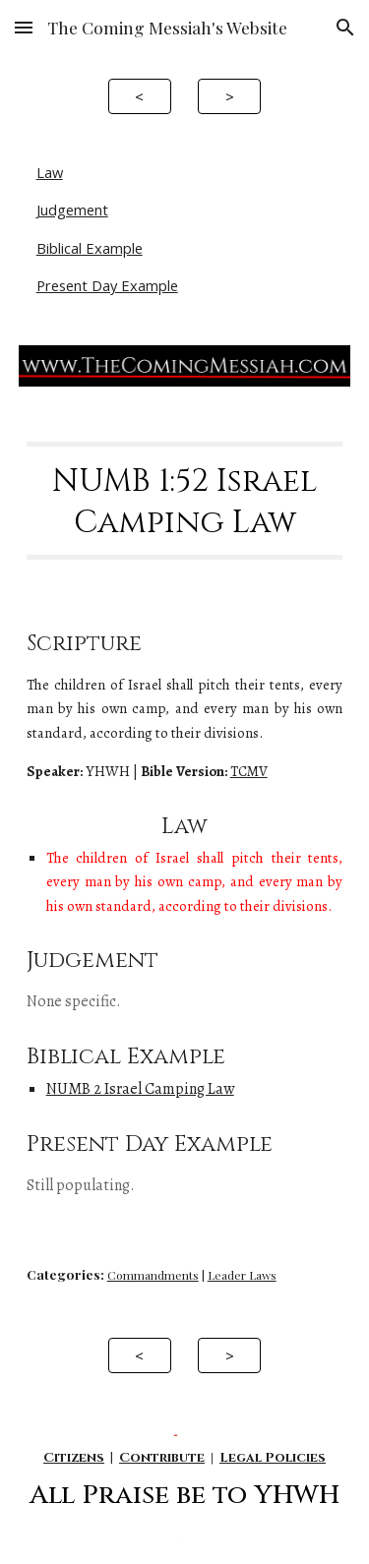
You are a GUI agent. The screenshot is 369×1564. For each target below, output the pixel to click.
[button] (23, 27)
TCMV (249, 771)
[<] (139, 96)
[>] (229, 96)
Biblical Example (89, 248)
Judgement (72, 209)
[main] (185, 501)
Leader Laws (242, 1275)
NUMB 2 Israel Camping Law (140, 1089)
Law (49, 172)
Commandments (153, 1275)
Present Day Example (107, 285)
